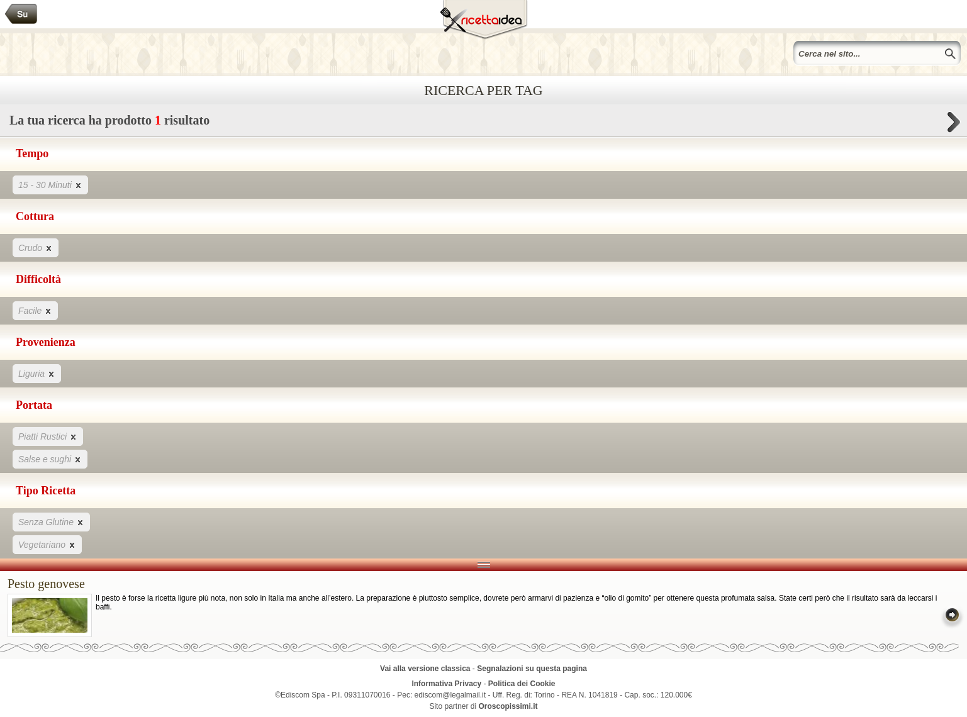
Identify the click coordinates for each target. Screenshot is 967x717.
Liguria (36, 373)
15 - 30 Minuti (50, 184)
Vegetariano (47, 544)
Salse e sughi (50, 458)
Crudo (35, 247)
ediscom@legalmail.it (450, 695)
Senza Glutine (51, 521)
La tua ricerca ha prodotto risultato (483, 123)
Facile (35, 310)
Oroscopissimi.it (508, 706)
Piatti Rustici (47, 436)
